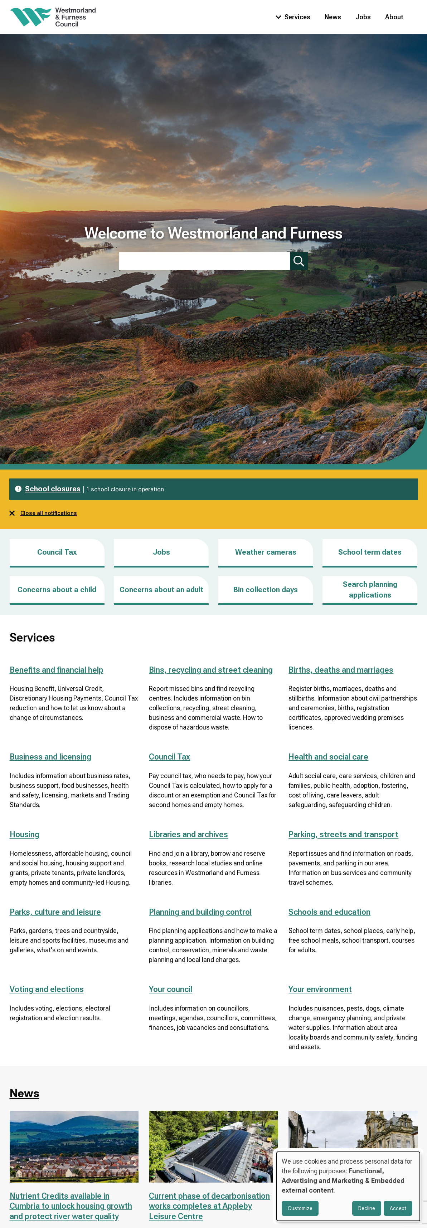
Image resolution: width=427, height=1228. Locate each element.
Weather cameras (265, 552)
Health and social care (328, 756)
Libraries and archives (188, 834)
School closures (53, 489)
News (333, 17)
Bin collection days (265, 589)
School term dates (370, 552)
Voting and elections (47, 989)
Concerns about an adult (161, 589)
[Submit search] (299, 261)
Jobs (363, 17)
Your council (170, 989)
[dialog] (348, 1186)
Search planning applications (370, 589)
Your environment (320, 989)
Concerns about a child (57, 589)
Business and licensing (50, 756)
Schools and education (329, 912)
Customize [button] (300, 1208)
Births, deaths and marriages (340, 669)
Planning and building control (200, 912)
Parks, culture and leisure (55, 912)
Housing (24, 834)
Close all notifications (43, 513)
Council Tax (57, 552)
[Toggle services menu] (291, 17)
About (394, 17)
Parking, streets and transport (343, 834)
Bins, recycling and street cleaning (211, 669)
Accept (398, 1208)
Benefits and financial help (56, 669)
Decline (366, 1208)
